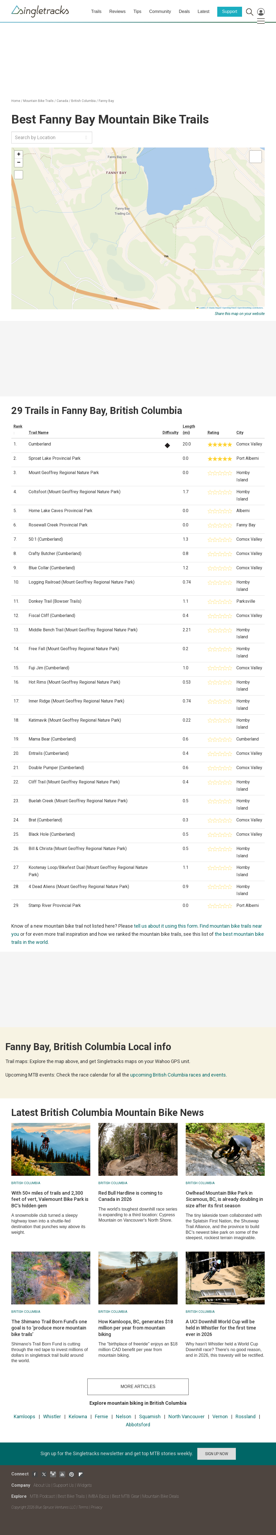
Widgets (84, 1485)
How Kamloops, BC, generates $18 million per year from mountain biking (135, 1328)
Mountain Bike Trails (38, 101)
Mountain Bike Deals (160, 1496)
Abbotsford (138, 1424)
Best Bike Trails (71, 1496)
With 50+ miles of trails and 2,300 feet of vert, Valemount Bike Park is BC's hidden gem (49, 1199)
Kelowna (78, 1416)
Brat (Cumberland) (45, 820)
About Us (41, 1485)
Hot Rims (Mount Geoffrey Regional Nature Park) (74, 682)
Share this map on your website (240, 313)
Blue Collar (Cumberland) (52, 567)
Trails (96, 11)
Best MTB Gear (125, 1496)
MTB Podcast (42, 1496)
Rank (17, 426)
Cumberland (40, 444)
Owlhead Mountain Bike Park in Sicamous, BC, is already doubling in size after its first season (224, 1199)
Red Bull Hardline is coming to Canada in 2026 (130, 1196)
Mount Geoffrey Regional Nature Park (64, 472)
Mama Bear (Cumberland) (52, 739)
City (239, 432)
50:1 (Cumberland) (46, 539)
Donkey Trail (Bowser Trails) (55, 601)
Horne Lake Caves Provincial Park (60, 510)
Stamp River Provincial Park (55, 905)
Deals (184, 11)
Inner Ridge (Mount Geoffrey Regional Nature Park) (76, 701)
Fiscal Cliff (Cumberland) (52, 615)
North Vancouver (186, 1416)
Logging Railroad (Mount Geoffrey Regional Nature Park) (81, 582)
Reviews (117, 11)
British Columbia (83, 101)
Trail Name (39, 432)
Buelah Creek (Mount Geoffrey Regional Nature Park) (78, 800)
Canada (62, 101)
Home (15, 101)
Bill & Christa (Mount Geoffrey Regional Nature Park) (78, 848)
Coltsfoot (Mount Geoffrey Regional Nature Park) (74, 491)
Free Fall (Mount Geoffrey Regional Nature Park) (74, 648)
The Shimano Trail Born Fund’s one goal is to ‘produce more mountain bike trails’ (49, 1328)
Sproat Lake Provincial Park (55, 458)
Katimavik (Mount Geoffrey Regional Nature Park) (75, 720)
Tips (137, 11)
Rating (213, 432)
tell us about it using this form (166, 926)
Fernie (101, 1416)
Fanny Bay (106, 101)
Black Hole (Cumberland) (52, 834)
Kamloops (24, 1416)
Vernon (220, 1416)
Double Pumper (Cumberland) (56, 767)
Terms (83, 1507)
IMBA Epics (98, 1496)
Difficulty (170, 432)
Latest (203, 11)
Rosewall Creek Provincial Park (58, 524)
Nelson (123, 1416)
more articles (138, 1386)
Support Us (63, 1485)
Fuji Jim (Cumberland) (49, 667)
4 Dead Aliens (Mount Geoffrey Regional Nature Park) (79, 886)
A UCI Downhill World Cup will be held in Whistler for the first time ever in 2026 (221, 1328)
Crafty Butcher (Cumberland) (55, 553)
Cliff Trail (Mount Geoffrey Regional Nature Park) (74, 781)
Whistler (52, 1416)
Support (229, 11)
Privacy (96, 1507)
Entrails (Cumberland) (49, 753)
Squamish (150, 1416)
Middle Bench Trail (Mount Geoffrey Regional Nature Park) (83, 629)
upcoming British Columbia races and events (178, 1075)
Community (160, 11)
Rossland (246, 1416)
